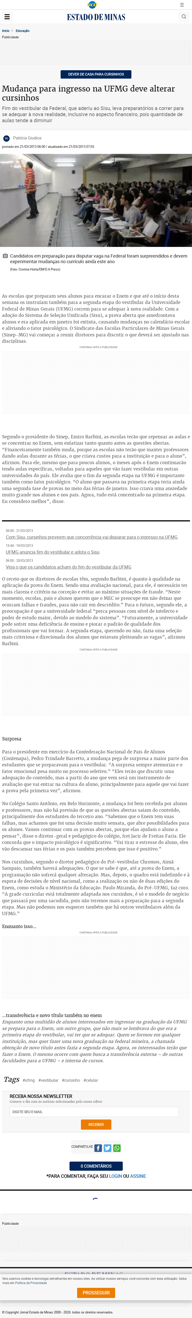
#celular (90, 1080)
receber (96, 1124)
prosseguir (96, 1293)
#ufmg (29, 1080)
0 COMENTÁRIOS (96, 1166)
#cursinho (71, 1080)
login (116, 1176)
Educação (22, 31)
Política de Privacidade (31, 1283)
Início (5, 31)
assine (138, 1176)
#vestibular (48, 1080)
